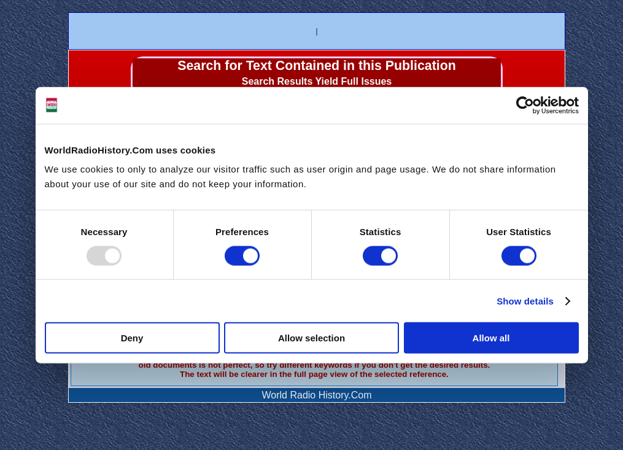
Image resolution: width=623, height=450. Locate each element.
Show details (525, 300)
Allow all (491, 338)
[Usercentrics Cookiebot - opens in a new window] (525, 105)
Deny (132, 338)
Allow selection (311, 338)
